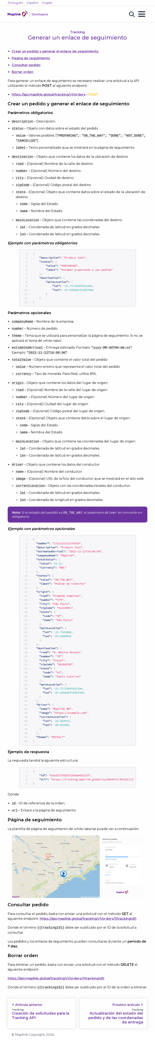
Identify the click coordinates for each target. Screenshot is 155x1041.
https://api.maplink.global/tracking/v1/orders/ (88, 919)
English (47, 3)
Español (32, 3)
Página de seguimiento (31, 58)
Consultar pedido (26, 65)
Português (15, 3)
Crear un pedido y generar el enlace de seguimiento (55, 51)
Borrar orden (22, 72)
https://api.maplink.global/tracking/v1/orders (48, 94)
